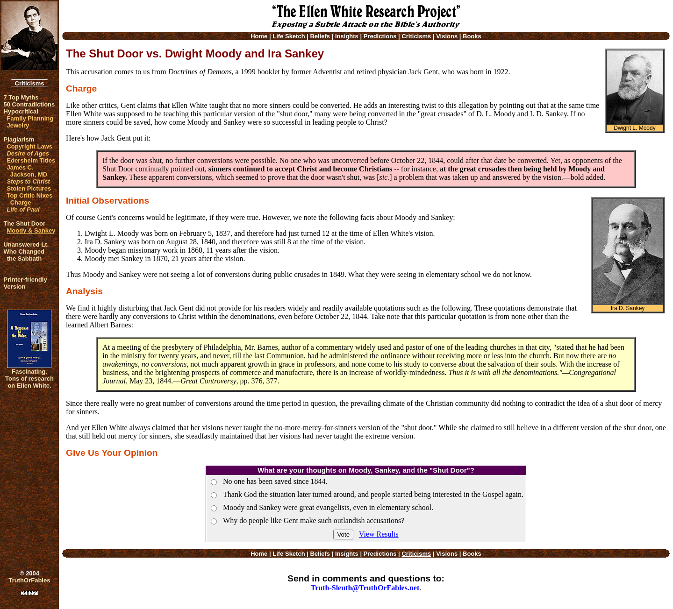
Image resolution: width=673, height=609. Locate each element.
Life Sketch (288, 36)
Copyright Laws (29, 146)
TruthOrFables (29, 580)
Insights (346, 36)
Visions (447, 36)
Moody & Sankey (31, 230)
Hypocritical (20, 111)
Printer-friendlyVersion (25, 283)
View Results (379, 534)
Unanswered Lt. (26, 244)
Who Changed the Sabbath (23, 255)
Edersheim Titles (31, 160)
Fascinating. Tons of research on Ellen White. (29, 378)
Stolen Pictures (29, 188)
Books (472, 36)
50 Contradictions (29, 104)
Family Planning (30, 118)
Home (259, 36)
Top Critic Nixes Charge (29, 199)
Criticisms (29, 83)
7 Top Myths (20, 97)
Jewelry (18, 125)
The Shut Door (24, 223)
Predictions (380, 36)
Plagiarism (18, 139)
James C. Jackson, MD (27, 171)
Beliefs (320, 36)
